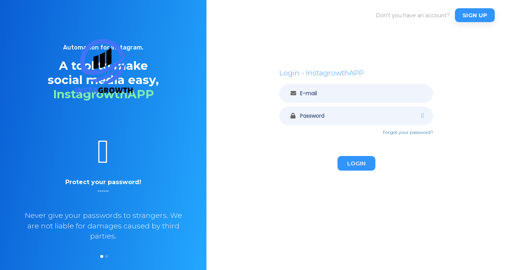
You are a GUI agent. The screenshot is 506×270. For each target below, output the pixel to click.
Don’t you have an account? (413, 15)
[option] (103, 195)
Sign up (474, 15)
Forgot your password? (408, 132)
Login (356, 163)
